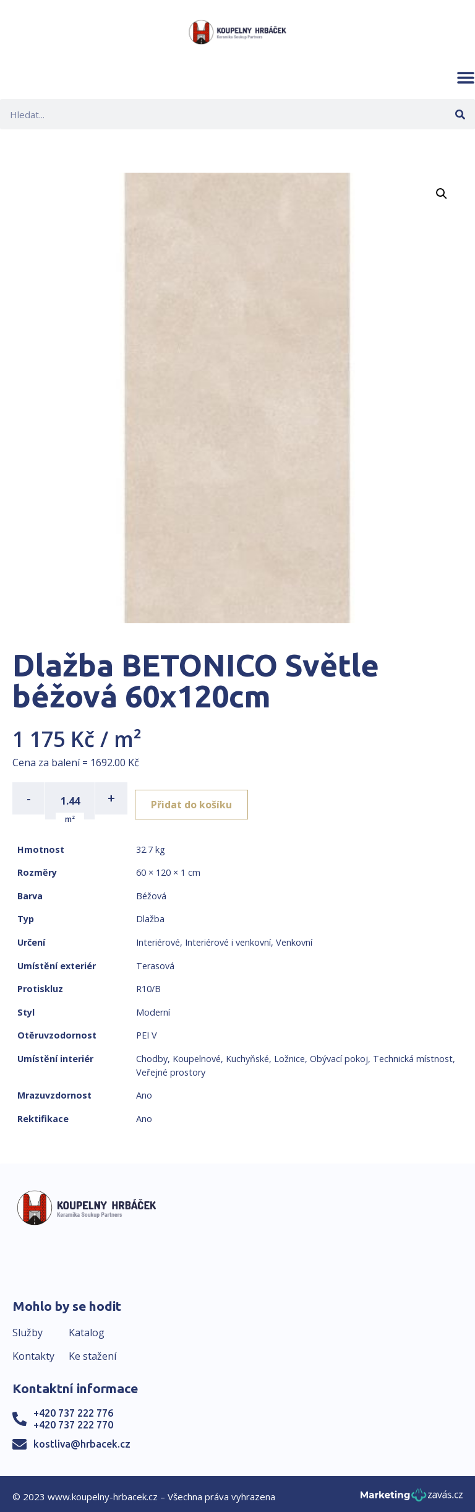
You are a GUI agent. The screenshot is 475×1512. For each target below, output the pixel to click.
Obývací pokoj (339, 1054)
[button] (465, 77)
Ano (144, 1091)
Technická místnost (413, 1054)
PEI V (146, 1031)
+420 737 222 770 (73, 1419)
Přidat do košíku (198, 798)
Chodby (152, 1054)
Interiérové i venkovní (228, 937)
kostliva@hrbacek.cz (82, 1439)
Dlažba (150, 914)
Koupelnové (197, 1054)
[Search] (460, 114)
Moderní (153, 1007)
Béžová (151, 891)
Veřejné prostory (170, 1067)
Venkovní (294, 937)
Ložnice (289, 1054)
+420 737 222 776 (73, 1408)
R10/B (148, 984)
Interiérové (158, 937)
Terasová (155, 961)
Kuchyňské (247, 1054)
